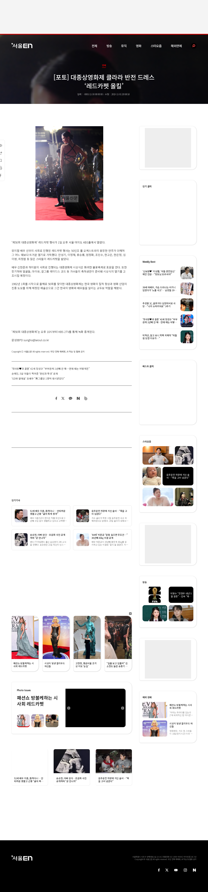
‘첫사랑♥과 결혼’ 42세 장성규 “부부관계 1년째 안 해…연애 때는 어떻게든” (51, 368)
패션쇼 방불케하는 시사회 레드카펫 (37, 700)
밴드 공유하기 (86, 398)
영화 (138, 46)
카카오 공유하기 (70, 398)
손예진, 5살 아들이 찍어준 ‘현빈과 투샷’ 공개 (35, 373)
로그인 (193, 856)
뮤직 (124, 46)
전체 (94, 46)
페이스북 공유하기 (56, 398)
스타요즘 (156, 46)
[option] (95, 708)
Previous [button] (68, 707)
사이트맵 (186, 856)
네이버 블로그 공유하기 (78, 398)
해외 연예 (147, 697)
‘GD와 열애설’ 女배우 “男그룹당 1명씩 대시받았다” (38, 378)
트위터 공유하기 (63, 398)
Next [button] (122, 707)
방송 (109, 46)
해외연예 (176, 46)
